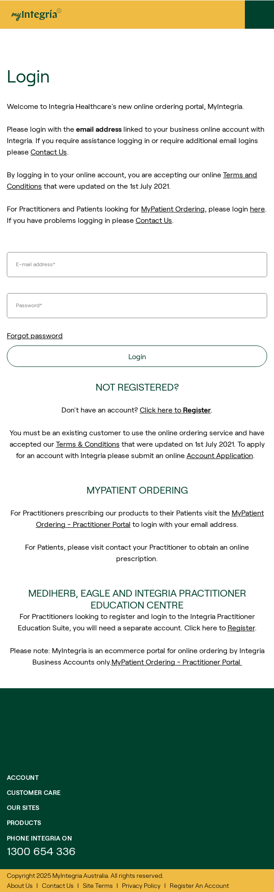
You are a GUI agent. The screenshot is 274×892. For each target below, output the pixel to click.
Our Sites (23, 807)
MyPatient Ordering (173, 208)
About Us (20, 885)
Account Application (220, 455)
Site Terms (98, 885)
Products (24, 822)
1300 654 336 (41, 850)
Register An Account (199, 885)
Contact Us (48, 151)
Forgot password (35, 335)
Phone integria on (39, 838)
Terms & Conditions (88, 443)
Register (241, 627)
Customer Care (34, 792)
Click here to (175, 409)
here (257, 208)
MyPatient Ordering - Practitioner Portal (177, 661)
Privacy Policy (141, 885)
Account (23, 777)
